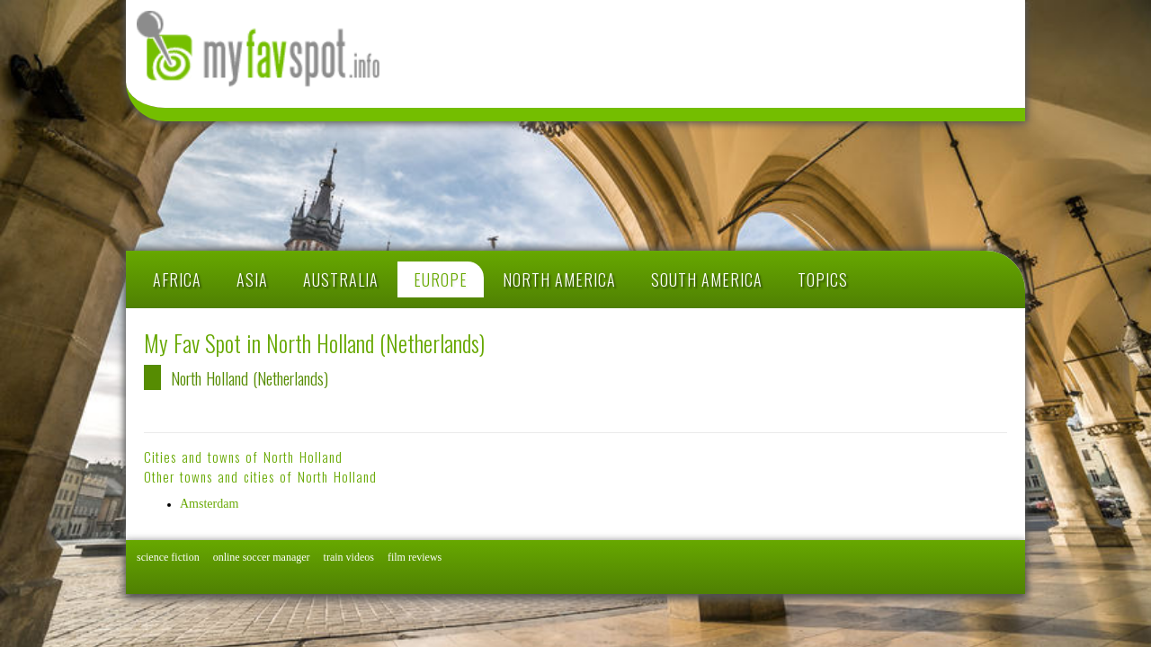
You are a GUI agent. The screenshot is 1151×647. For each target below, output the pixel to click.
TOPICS (823, 279)
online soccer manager (261, 557)
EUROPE (441, 279)
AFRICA (177, 279)
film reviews (415, 557)
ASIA (252, 279)
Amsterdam (209, 503)
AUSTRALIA (341, 279)
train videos (349, 557)
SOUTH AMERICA (707, 279)
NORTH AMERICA (559, 279)
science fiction (168, 557)
